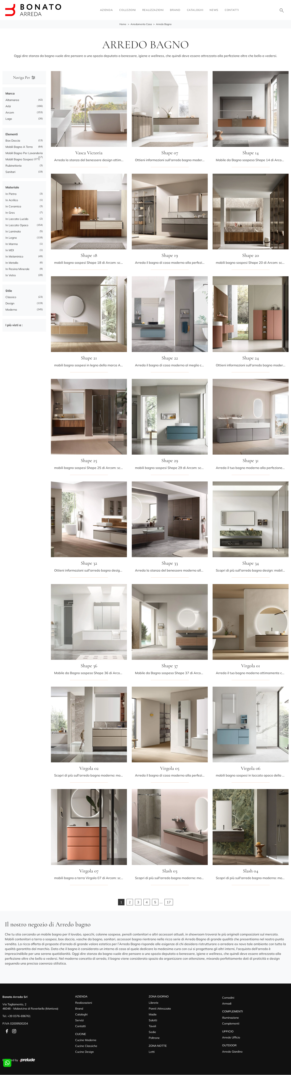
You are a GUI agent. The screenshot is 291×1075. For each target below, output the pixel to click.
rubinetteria (13, 166)
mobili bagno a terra (19, 147)
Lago (8, 119)
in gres (10, 212)
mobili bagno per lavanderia (24, 153)
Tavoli (152, 1026)
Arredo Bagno (164, 24)
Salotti (153, 1020)
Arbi (8, 106)
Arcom (9, 112)
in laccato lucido (16, 219)
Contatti (232, 10)
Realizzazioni (152, 10)
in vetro (10, 275)
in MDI (9, 250)
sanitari (10, 172)
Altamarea (12, 100)
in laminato (13, 231)
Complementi (230, 1023)
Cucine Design (84, 1052)
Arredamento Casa (141, 24)
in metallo (11, 263)
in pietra (10, 194)
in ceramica (13, 206)
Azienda (106, 10)
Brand (175, 10)
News (214, 10)
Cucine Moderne (85, 1040)
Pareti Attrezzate (160, 1008)
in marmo (11, 244)
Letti (152, 1052)
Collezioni (127, 10)
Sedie (152, 1032)
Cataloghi (195, 10)
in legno (11, 238)
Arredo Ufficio (231, 1037)
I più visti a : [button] (14, 325)
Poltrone (154, 1038)
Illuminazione (230, 1017)
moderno (11, 310)
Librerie (153, 1003)
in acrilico (11, 200)
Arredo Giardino (232, 1052)
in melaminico (14, 256)
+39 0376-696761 (19, 1016)
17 (169, 902)
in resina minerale (17, 269)
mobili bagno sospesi (19, 159)
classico (10, 297)
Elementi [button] (11, 134)
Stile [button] (8, 291)
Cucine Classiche (86, 1046)
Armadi (226, 1003)
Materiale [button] (12, 187)
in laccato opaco (16, 225)
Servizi (79, 1020)
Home (122, 24)
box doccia (12, 141)
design (9, 303)
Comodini (228, 997)
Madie (153, 1014)
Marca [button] (10, 94)
